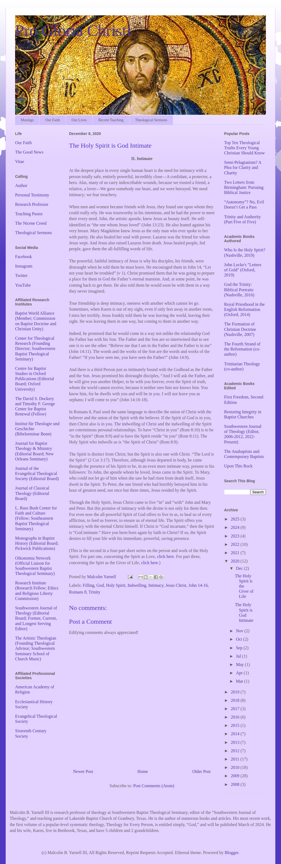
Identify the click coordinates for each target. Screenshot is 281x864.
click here (165, 556)
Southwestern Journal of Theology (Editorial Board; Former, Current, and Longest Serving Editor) (36, 618)
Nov (240, 631)
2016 (236, 717)
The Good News (29, 152)
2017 (236, 708)
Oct (239, 639)
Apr (240, 673)
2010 (236, 767)
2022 (236, 544)
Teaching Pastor (29, 213)
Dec (240, 568)
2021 (236, 552)
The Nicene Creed (30, 223)
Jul (239, 656)
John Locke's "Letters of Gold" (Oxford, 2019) (242, 269)
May (240, 664)
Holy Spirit (115, 585)
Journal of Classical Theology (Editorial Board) (32, 493)
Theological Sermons (151, 120)
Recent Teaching (111, 120)
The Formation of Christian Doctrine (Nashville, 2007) (240, 329)
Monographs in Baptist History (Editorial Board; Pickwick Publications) (37, 543)
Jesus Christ (176, 585)
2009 (236, 775)
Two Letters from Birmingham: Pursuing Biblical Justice (243, 187)
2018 (236, 700)
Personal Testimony (32, 195)
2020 (236, 561)
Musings (27, 120)
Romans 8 (77, 592)
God (100, 585)
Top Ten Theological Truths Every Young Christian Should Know (244, 147)
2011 (235, 759)
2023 (236, 536)
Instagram (23, 266)
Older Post (201, 771)
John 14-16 (198, 585)
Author (21, 185)
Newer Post (83, 771)
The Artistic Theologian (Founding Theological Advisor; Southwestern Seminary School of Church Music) (35, 648)
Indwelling (137, 585)
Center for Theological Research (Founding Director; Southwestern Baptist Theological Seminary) (35, 348)
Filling (88, 585)
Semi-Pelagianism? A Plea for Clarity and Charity (242, 167)
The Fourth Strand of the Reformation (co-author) (242, 349)
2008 (236, 784)
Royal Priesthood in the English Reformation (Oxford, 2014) (244, 309)
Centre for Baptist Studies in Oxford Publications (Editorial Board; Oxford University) (34, 378)
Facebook (23, 256)
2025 (236, 519)
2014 (236, 733)
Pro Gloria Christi (73, 30)
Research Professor (31, 204)
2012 (236, 750)
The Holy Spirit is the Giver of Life (244, 586)
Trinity (94, 592)
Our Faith (52, 120)
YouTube (23, 285)
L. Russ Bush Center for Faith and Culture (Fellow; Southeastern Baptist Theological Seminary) (36, 518)
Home (143, 771)
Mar (240, 681)
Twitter (21, 275)
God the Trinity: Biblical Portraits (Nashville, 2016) (239, 289)
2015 (236, 725)
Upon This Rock (238, 466)
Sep (240, 648)
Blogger (231, 852)
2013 (236, 742)
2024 (236, 527)
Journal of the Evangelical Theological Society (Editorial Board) (37, 473)
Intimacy (155, 585)
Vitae (19, 161)
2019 (236, 692)
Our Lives (79, 120)
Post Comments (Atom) (153, 785)
